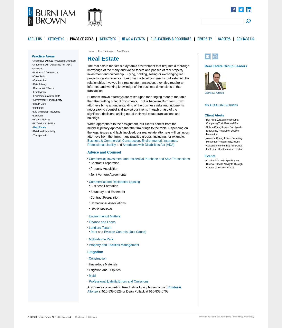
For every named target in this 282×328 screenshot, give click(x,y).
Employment (39, 92)
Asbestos (38, 68)
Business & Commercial (45, 72)
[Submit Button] (247, 21)
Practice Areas (82, 39)
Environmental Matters (104, 216)
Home (91, 51)
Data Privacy (40, 84)
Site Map (92, 317)
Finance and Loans (102, 222)
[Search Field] (222, 21)
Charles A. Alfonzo (214, 93)
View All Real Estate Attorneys (221, 105)
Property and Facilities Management (114, 245)
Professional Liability (44, 123)
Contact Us (245, 39)
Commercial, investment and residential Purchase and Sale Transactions (139, 159)
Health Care (39, 104)
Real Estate (39, 127)
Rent (93, 232)
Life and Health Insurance (46, 111)
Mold (92, 275)
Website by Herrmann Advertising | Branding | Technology (226, 316)
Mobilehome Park (101, 239)
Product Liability (41, 119)
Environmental (152, 140)
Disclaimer (80, 317)
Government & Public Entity (47, 100)
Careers (224, 39)
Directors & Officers (43, 88)
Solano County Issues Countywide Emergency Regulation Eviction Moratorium (224, 131)
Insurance (38, 107)
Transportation (40, 135)
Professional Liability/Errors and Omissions (118, 281)
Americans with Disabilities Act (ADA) (52, 64)
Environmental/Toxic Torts (46, 96)
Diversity (204, 39)
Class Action (39, 76)
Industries (107, 39)
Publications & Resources (171, 39)
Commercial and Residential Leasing (114, 182)
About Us (35, 39)
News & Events (133, 39)
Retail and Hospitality (44, 131)
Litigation (38, 115)
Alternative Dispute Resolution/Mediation (54, 60)
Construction (39, 80)
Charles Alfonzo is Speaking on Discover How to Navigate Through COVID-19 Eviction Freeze (224, 164)
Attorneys (56, 39)
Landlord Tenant (100, 227)
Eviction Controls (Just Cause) (125, 232)
